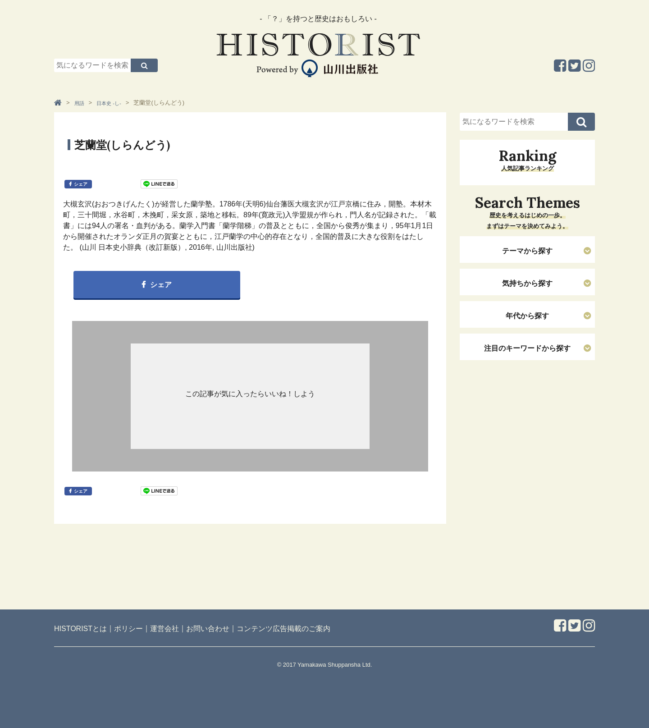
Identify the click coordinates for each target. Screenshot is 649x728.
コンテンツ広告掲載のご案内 (283, 628)
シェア (80, 184)
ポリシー (128, 628)
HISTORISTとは (80, 628)
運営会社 (164, 628)
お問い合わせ (207, 628)
